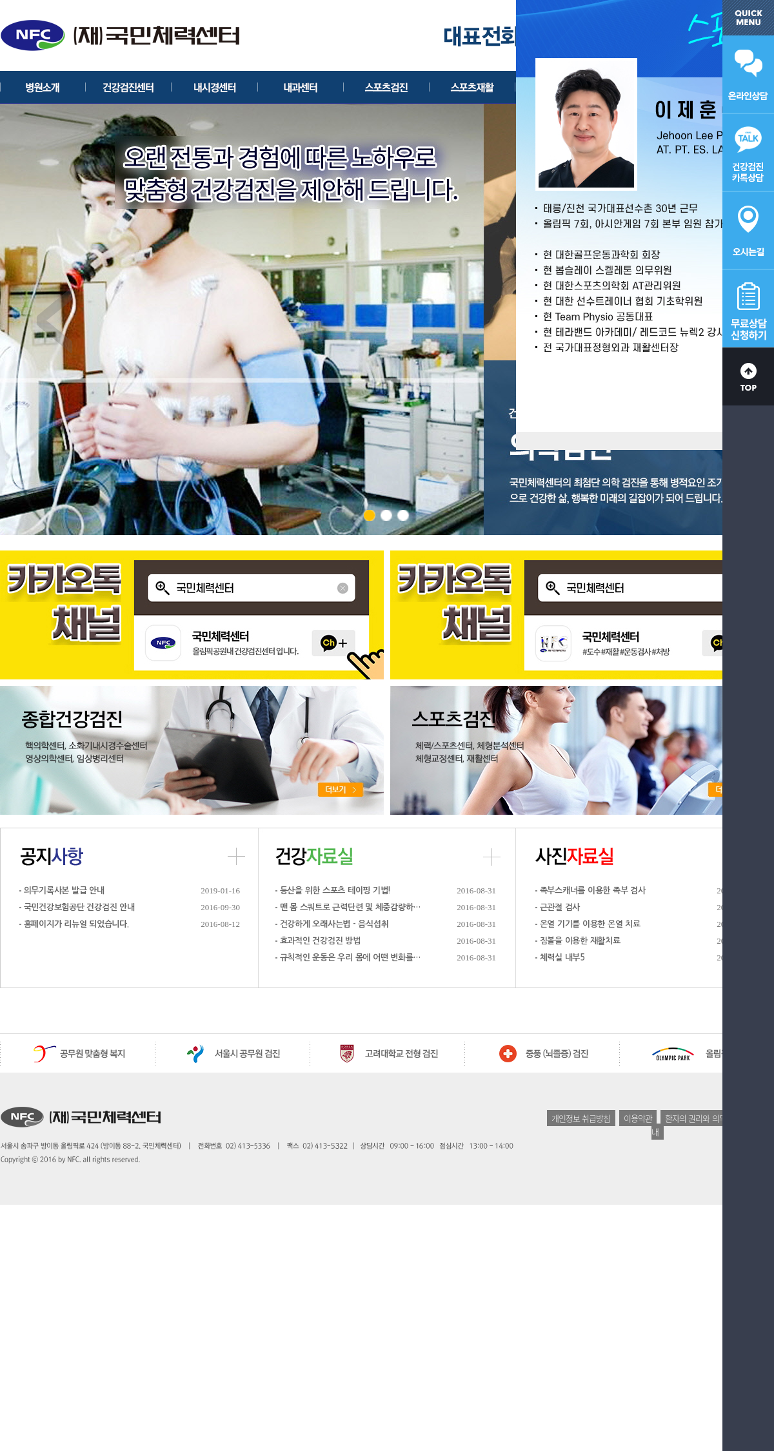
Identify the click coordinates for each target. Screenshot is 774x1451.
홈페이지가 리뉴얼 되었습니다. (76, 924)
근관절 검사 (560, 907)
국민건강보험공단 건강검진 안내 (79, 907)
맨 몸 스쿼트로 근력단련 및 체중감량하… (350, 907)
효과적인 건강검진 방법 (320, 941)
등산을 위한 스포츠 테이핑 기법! (335, 890)
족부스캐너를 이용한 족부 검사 (593, 890)
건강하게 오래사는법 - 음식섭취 (334, 924)
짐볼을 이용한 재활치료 (580, 941)
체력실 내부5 (562, 957)
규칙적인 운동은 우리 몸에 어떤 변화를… (350, 957)
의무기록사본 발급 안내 (64, 890)
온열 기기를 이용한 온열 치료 (590, 924)
